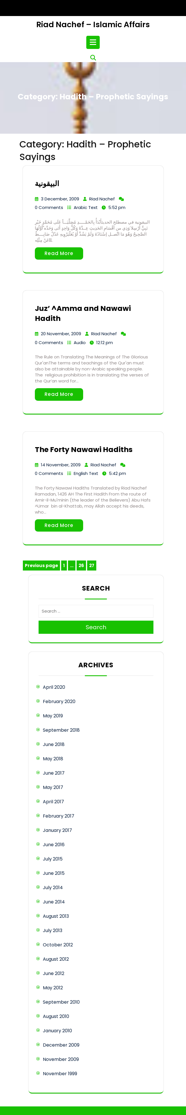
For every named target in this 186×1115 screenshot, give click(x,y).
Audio (80, 343)
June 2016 (54, 844)
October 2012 (58, 945)
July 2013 (52, 930)
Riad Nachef (102, 199)
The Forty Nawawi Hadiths (84, 450)
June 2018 (54, 744)
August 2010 (56, 1016)
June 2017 (54, 773)
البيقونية (47, 184)
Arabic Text (86, 207)
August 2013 (56, 916)
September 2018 (61, 730)
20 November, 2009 (61, 334)
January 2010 (57, 1030)
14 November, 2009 (61, 465)
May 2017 (53, 787)
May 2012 (53, 987)
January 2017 (57, 830)
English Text (86, 473)
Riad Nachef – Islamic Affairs (93, 24)
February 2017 (58, 816)
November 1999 (60, 1073)
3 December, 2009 (60, 199)
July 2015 (53, 859)
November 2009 (61, 1059)
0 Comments (49, 207)
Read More (59, 253)
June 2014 (54, 902)
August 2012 (56, 959)
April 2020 (54, 687)
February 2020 (59, 701)
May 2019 (53, 716)
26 (82, 566)
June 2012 (53, 973)
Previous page (41, 566)
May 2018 (53, 758)
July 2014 (53, 887)
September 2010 (61, 1002)
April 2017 (53, 801)
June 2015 (54, 873)
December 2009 (61, 1045)
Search (96, 627)
